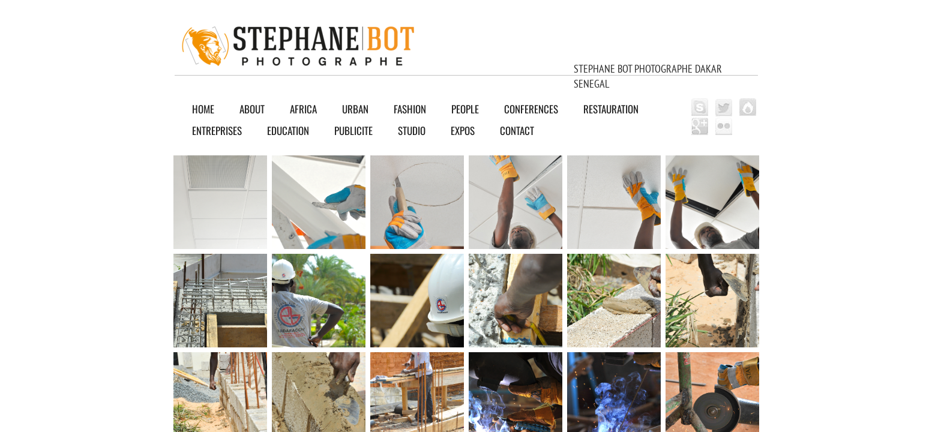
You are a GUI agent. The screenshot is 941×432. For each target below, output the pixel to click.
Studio (411, 130)
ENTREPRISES (217, 130)
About (252, 108)
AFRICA (303, 108)
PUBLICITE (353, 130)
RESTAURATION (611, 108)
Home (203, 108)
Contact (517, 130)
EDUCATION (288, 130)
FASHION (410, 108)
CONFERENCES (531, 108)
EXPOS (463, 130)
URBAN (355, 108)
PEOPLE (465, 108)
